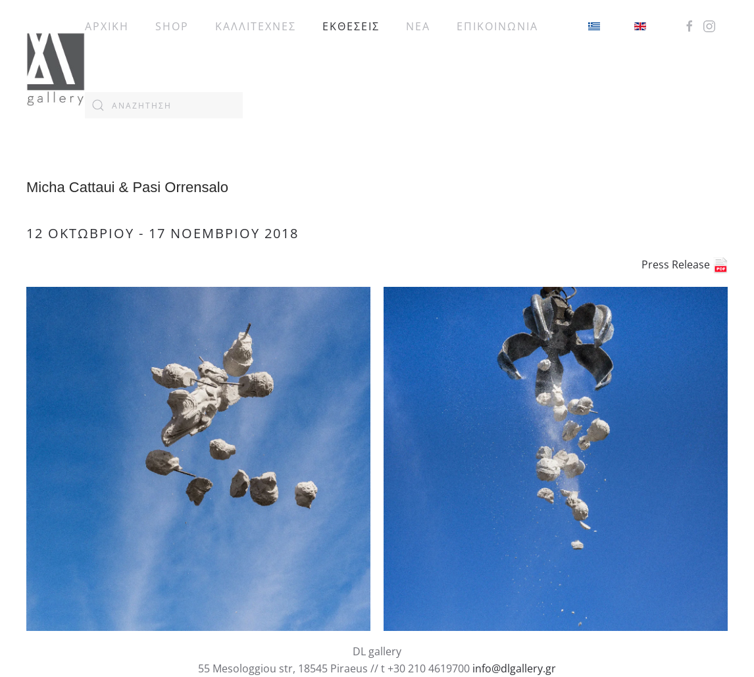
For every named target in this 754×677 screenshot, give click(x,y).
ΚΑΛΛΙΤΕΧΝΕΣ (255, 26)
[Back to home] (55, 66)
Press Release (684, 264)
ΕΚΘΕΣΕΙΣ (351, 26)
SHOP (172, 26)
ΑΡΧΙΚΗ (107, 26)
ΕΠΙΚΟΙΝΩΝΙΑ (497, 26)
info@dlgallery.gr (514, 668)
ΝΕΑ (418, 26)
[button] (198, 459)
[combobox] (164, 105)
